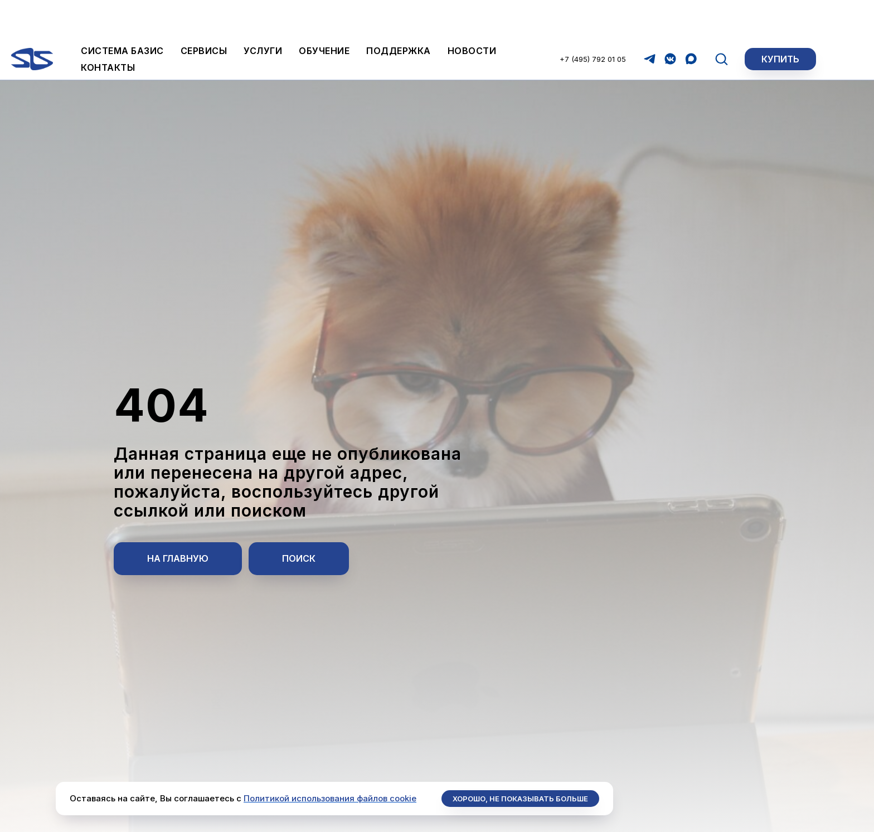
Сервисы (204, 12)
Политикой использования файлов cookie (330, 798)
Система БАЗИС (122, 12)
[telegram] (650, 20)
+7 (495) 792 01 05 (593, 20)
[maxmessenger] (691, 20)
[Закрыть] (856, 56)
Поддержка (398, 12)
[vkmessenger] (670, 20)
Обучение (324, 12)
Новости (472, 12)
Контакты (108, 29)
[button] (721, 20)
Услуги (263, 12)
